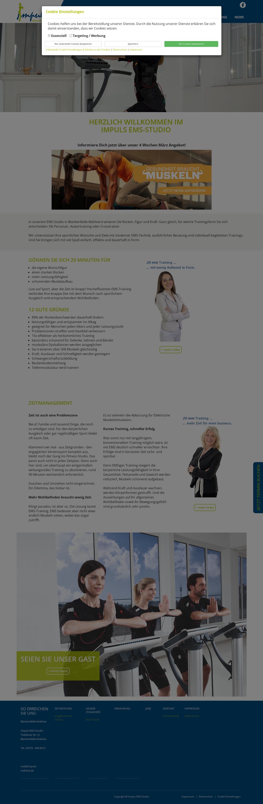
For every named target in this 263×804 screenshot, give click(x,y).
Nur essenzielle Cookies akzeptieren (73, 43)
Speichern (133, 43)
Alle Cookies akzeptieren (191, 43)
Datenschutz (120, 49)
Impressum (136, 49)
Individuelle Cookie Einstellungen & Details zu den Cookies (78, 49)
